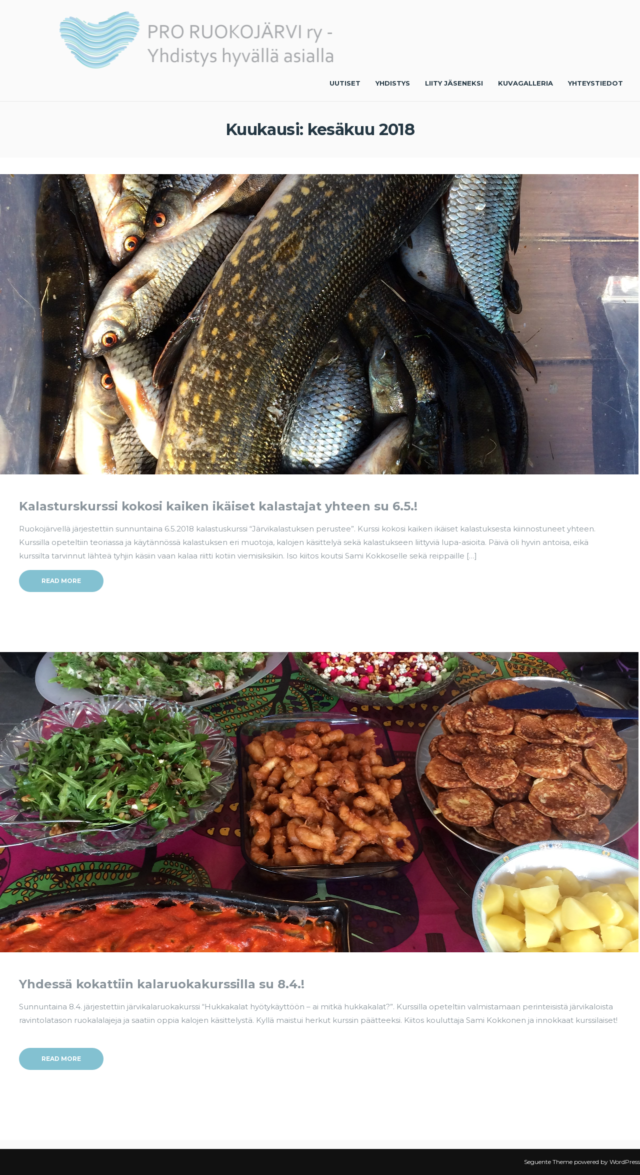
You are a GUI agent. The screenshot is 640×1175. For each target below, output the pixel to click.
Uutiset (345, 83)
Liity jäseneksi (454, 83)
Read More (61, 580)
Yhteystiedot (595, 83)
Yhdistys (393, 83)
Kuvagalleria (525, 83)
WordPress (625, 1161)
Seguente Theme (548, 1161)
